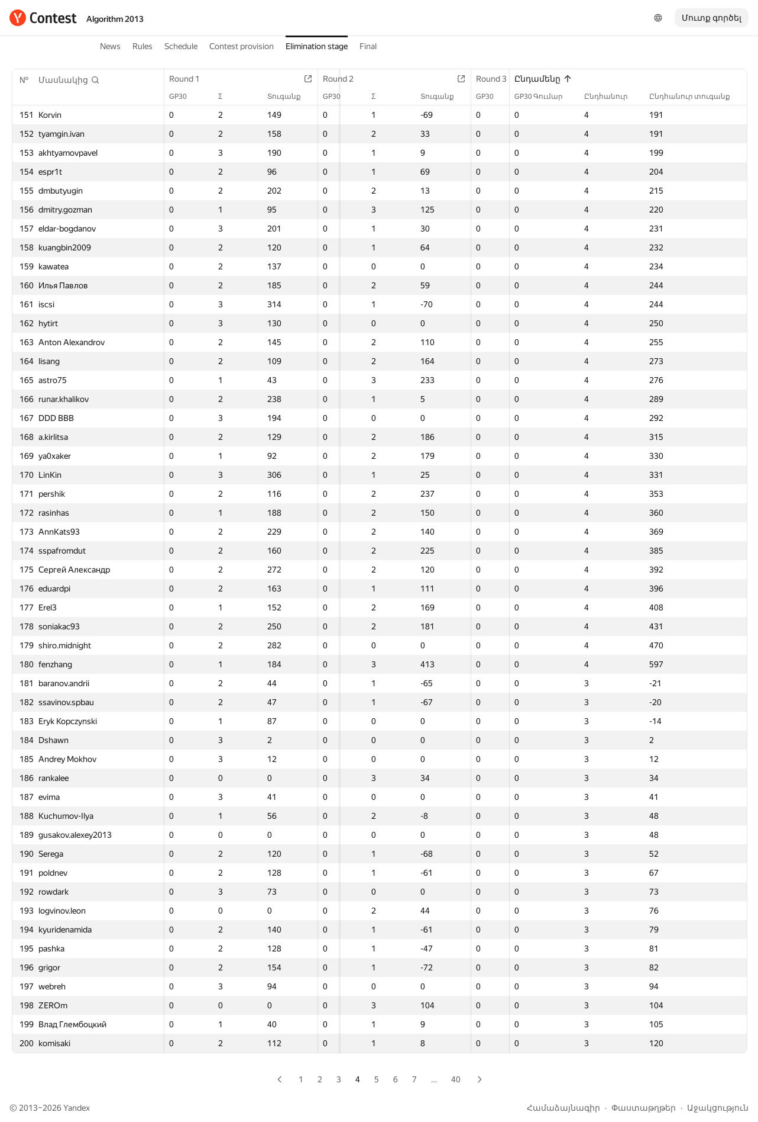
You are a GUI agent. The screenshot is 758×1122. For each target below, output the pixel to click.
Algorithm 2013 (115, 19)
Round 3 (490, 79)
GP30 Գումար (544, 96)
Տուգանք (286, 96)
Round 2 (340, 79)
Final (368, 46)
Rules (142, 46)
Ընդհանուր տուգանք (695, 96)
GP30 (184, 96)
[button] (69, 80)
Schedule (180, 46)
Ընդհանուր (612, 96)
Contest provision (241, 46)
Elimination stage (317, 46)
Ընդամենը (543, 79)
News (110, 46)
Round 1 (190, 79)
